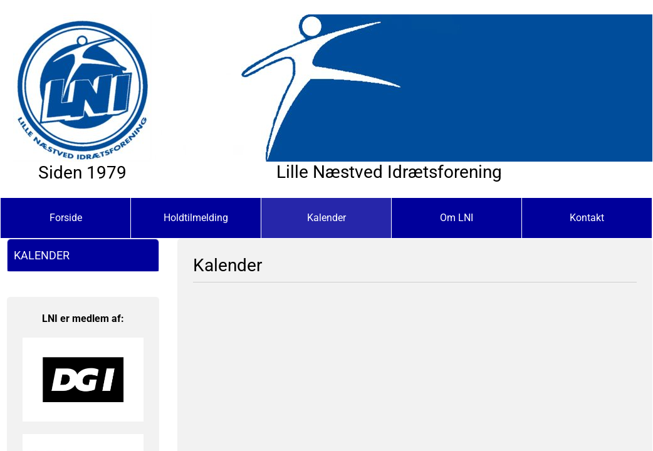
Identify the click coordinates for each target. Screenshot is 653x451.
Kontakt (587, 218)
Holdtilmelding (196, 218)
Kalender (326, 218)
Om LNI (456, 218)
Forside (66, 218)
